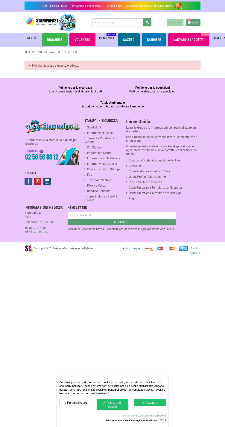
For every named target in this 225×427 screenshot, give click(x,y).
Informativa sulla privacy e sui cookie (144, 415)
